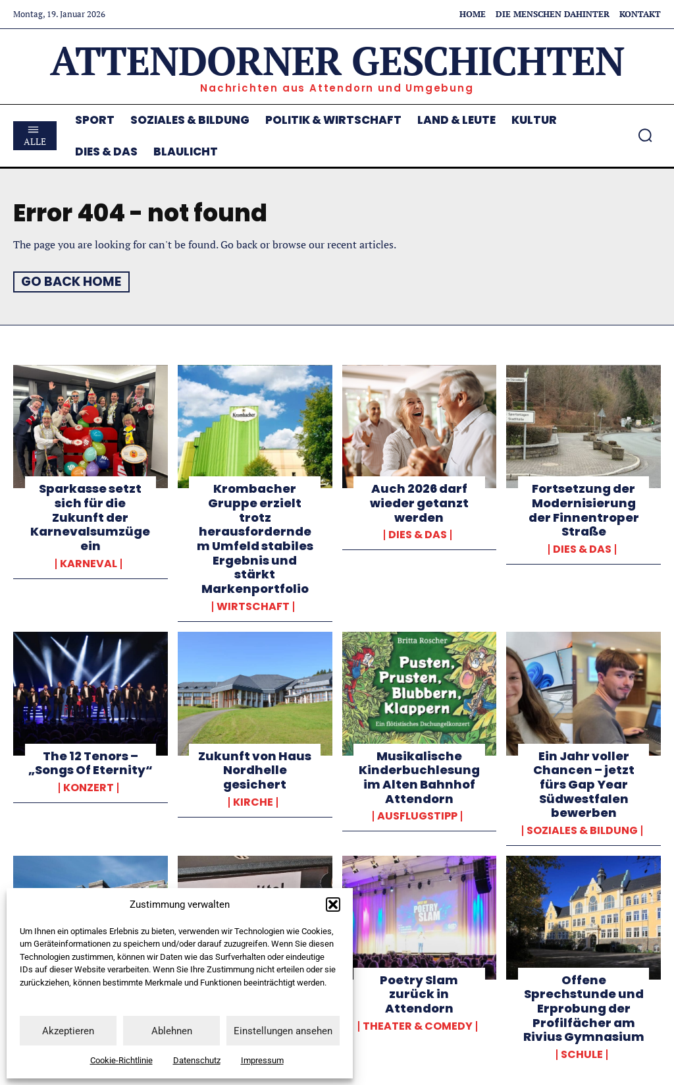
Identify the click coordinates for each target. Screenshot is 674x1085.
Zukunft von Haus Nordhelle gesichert (254, 768)
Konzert (88, 786)
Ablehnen (171, 1031)
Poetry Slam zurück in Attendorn (419, 992)
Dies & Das (417, 534)
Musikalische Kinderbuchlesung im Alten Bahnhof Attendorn (419, 776)
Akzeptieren (68, 1031)
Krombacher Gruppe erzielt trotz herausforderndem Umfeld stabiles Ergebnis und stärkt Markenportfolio (255, 538)
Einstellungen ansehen (283, 1031)
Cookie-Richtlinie (121, 1060)
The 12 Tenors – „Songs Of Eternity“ (90, 761)
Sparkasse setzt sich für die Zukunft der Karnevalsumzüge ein (90, 516)
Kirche (253, 801)
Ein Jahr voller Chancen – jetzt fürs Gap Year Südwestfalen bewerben (583, 783)
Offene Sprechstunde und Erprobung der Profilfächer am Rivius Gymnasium (583, 1006)
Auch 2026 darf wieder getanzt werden (419, 502)
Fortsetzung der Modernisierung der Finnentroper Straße (583, 510)
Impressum (262, 1060)
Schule (582, 1053)
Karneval (88, 563)
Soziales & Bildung (582, 829)
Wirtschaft (253, 605)
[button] (333, 904)
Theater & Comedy (418, 1025)
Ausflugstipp (417, 815)
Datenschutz (196, 1060)
